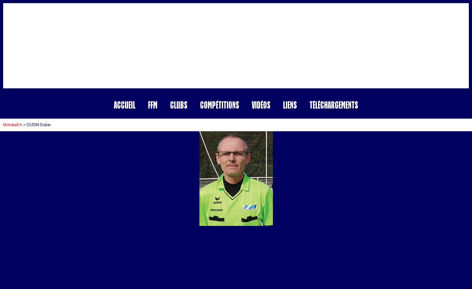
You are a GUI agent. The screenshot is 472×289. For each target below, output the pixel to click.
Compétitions (219, 105)
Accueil (124, 105)
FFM (152, 105)
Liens (290, 105)
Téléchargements (334, 105)
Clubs (178, 105)
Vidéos (261, 105)
